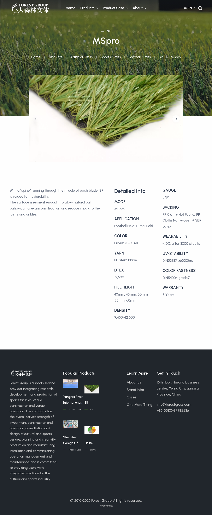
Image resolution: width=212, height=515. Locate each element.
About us (134, 382)
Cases (131, 397)
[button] (176, 118)
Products (87, 8)
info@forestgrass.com (174, 404)
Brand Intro (135, 390)
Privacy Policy (106, 505)
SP (109, 31)
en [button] (188, 8)
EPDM (88, 443)
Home (70, 8)
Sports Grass (111, 57)
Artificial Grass (81, 57)
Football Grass (140, 57)
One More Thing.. (140, 405)
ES (86, 402)
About (138, 8)
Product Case (114, 8)
